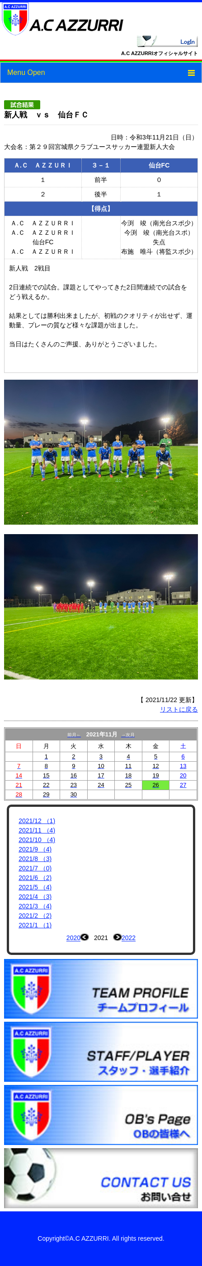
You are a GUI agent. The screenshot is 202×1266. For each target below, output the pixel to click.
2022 (129, 938)
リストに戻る (179, 709)
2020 (73, 938)
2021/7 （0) (35, 868)
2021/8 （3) (35, 858)
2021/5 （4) (35, 887)
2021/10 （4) (37, 839)
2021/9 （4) (35, 849)
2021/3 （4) (35, 906)
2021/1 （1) (35, 925)
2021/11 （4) (37, 830)
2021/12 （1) (37, 820)
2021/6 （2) (35, 877)
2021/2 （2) (35, 915)
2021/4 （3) (35, 896)
